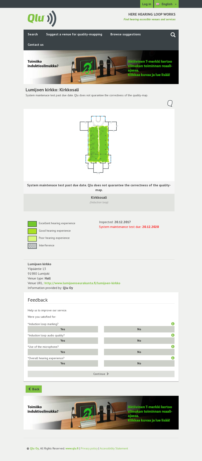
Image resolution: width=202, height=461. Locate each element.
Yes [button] (63, 329)
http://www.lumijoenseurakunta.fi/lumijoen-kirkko (82, 283)
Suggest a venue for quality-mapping (74, 34)
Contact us (36, 44)
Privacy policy (89, 448)
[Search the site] (173, 35)
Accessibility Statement (114, 448)
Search (33, 34)
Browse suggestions (125, 34)
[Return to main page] (42, 18)
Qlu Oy (34, 448)
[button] (173, 324)
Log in (146, 4)
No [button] (139, 329)
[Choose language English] (166, 4)
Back (33, 389)
